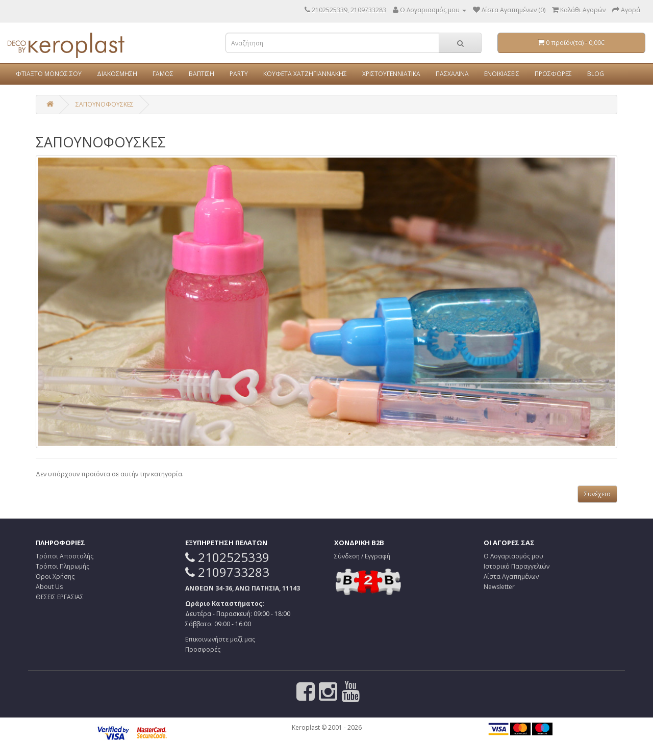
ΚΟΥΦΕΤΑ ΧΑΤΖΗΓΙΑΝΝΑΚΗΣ (305, 73)
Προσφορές (202, 649)
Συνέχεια (597, 494)
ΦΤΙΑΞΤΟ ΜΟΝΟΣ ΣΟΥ (49, 73)
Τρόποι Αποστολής (64, 556)
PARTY (239, 73)
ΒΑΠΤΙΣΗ (201, 73)
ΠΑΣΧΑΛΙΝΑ (452, 73)
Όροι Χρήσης (55, 576)
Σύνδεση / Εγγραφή (362, 556)
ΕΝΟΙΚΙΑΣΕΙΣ (501, 73)
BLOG (595, 73)
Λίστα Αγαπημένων (511, 576)
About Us (49, 586)
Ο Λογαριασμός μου (513, 556)
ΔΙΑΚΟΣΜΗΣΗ (117, 73)
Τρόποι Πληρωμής (62, 566)
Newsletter (499, 586)
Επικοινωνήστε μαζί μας (220, 639)
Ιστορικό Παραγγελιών (516, 566)
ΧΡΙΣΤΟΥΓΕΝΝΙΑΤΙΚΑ (391, 73)
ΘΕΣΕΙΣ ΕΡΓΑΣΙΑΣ (60, 597)
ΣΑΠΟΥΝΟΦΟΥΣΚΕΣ (105, 104)
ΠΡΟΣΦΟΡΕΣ (553, 73)
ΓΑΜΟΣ (163, 73)
